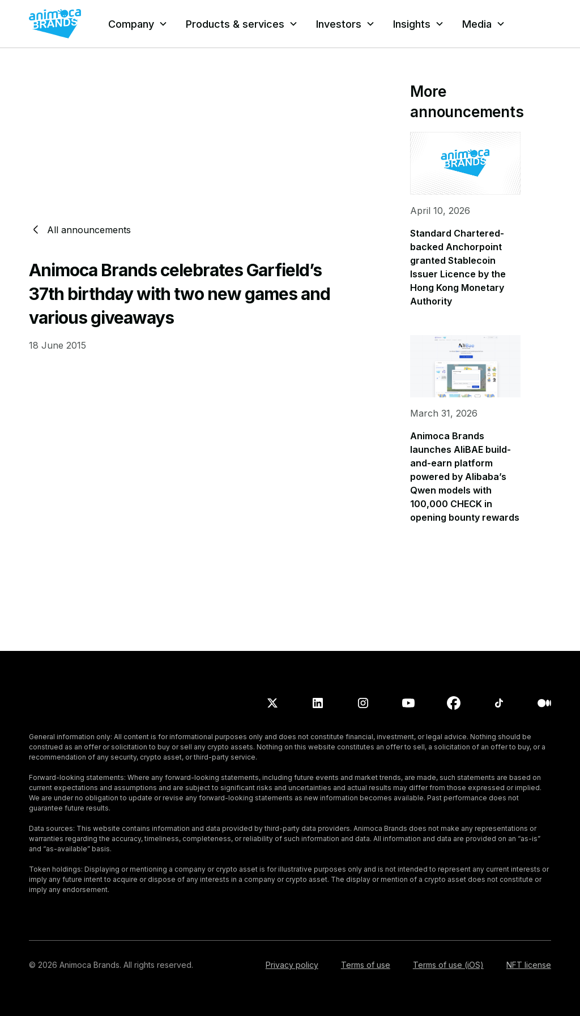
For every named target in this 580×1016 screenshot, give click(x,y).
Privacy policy (292, 965)
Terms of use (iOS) (448, 965)
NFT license (528, 965)
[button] (138, 24)
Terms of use (365, 965)
